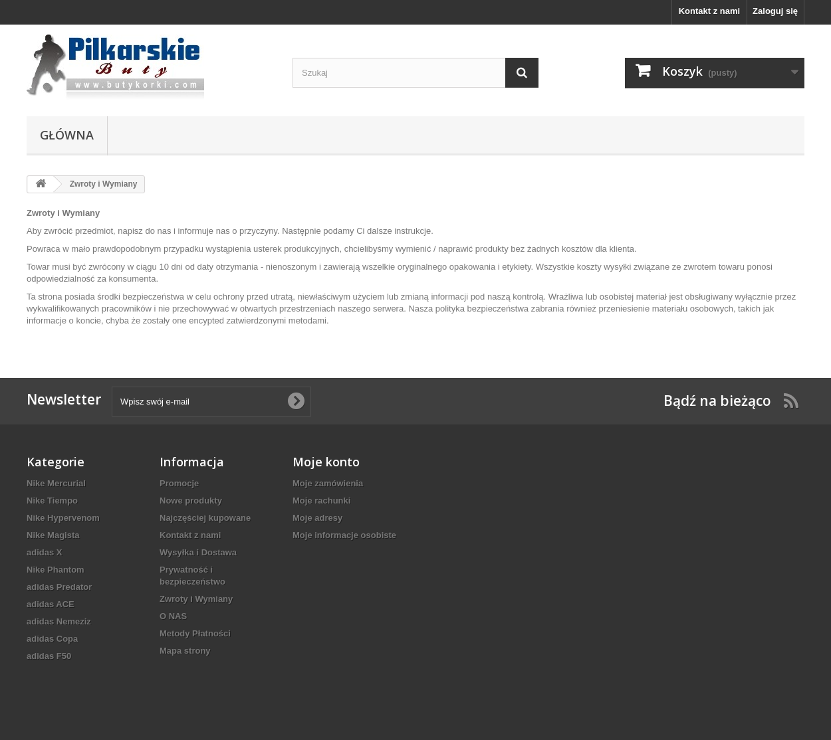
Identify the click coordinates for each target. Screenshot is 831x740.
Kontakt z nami (709, 11)
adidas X (44, 552)
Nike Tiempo (52, 501)
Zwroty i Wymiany (196, 599)
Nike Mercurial (56, 483)
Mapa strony (185, 651)
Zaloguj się (775, 11)
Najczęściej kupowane (205, 518)
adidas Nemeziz (59, 621)
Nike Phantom (55, 570)
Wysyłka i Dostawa (198, 552)
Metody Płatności (195, 633)
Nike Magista (53, 535)
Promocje (179, 483)
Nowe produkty (191, 501)
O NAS (173, 616)
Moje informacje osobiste (344, 535)
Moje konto (326, 462)
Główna (67, 135)
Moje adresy (317, 518)
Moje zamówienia (328, 483)
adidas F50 (49, 656)
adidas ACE (50, 604)
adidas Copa (52, 639)
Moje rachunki (321, 501)
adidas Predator (59, 587)
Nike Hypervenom (63, 518)
